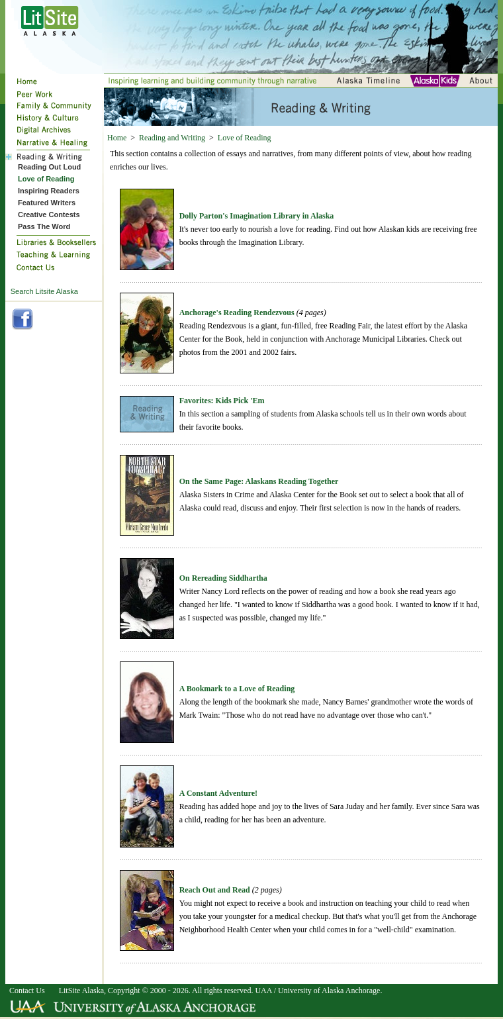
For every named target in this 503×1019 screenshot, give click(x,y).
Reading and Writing (172, 137)
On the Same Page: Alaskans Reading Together (259, 481)
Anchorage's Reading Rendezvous (237, 312)
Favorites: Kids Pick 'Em (222, 400)
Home (116, 137)
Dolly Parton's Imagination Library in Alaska (256, 215)
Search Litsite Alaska (44, 291)
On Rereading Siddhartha (223, 578)
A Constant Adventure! (218, 793)
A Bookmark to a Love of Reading (237, 688)
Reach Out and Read (214, 890)
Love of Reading (244, 137)
